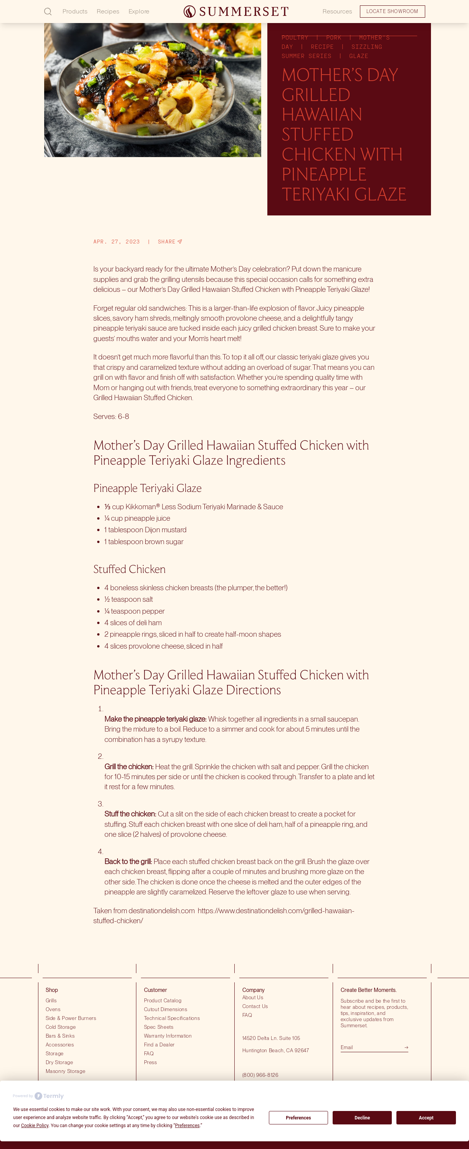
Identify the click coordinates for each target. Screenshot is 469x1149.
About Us (253, 997)
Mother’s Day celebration (248, 269)
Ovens (53, 1009)
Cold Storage (61, 1027)
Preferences (298, 1118)
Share (170, 241)
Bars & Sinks (60, 1036)
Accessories (60, 1044)
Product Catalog (163, 1000)
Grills (51, 1000)
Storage (55, 1053)
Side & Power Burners (71, 1018)
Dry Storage (59, 1062)
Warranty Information (168, 1036)
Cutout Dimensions (165, 1009)
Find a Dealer (159, 1044)
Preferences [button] (187, 1125)
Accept (426, 1118)
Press (150, 1062)
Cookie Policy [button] (34, 1125)
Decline (362, 1118)
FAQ (149, 1053)
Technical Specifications (172, 1018)
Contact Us (255, 1006)
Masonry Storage (66, 1071)
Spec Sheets (159, 1027)
